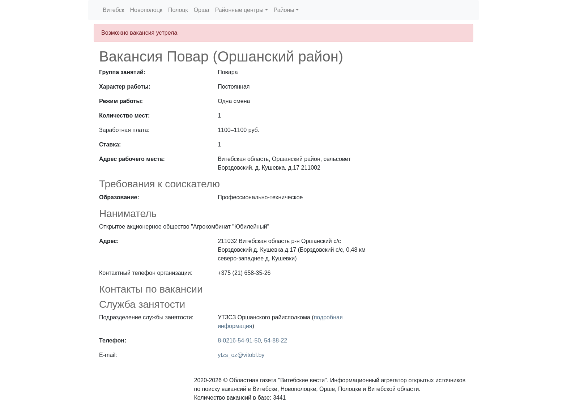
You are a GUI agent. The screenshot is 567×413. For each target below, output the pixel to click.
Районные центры (239, 10)
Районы (284, 10)
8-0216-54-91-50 (239, 340)
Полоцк (178, 10)
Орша (201, 10)
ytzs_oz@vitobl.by (241, 355)
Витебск (113, 10)
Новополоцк (146, 10)
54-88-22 (275, 340)
